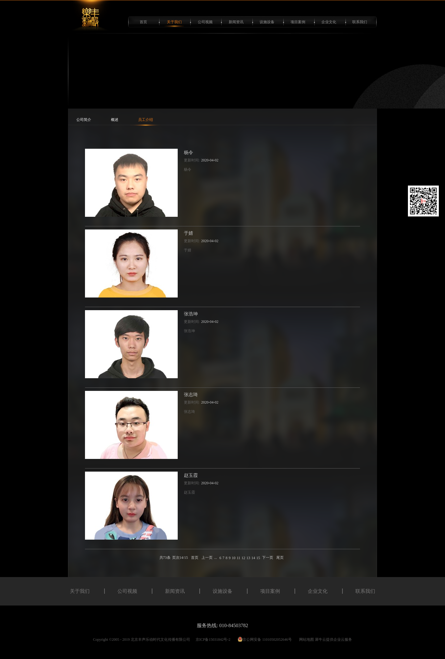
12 (243, 558)
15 (258, 558)
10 (233, 558)
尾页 (280, 557)
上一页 (207, 557)
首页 (143, 22)
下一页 (267, 557)
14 (253, 558)
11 (238, 558)
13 (248, 558)
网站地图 (305, 639)
